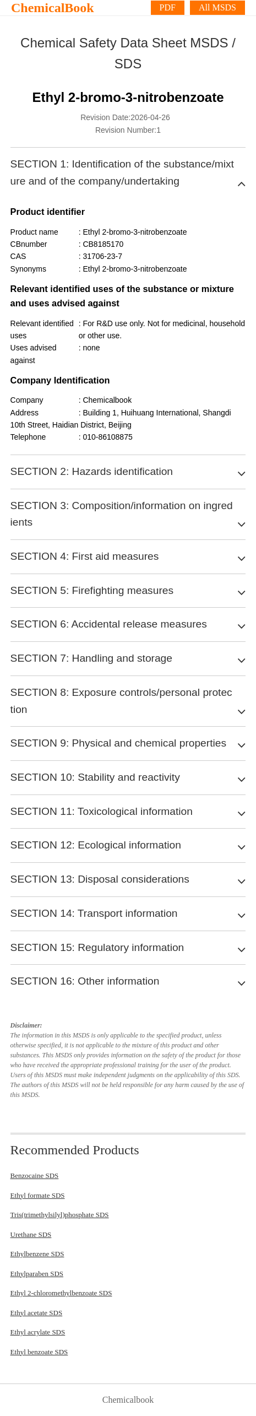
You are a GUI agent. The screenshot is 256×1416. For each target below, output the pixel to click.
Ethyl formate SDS (37, 1195)
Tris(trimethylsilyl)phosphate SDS (59, 1214)
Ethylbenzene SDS (37, 1254)
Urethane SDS (31, 1234)
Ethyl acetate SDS (36, 1313)
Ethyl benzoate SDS (39, 1352)
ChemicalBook (52, 8)
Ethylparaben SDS (36, 1273)
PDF (168, 7)
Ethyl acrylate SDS (38, 1332)
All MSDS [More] (217, 7)
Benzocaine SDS (34, 1175)
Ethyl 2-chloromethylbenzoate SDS (61, 1293)
